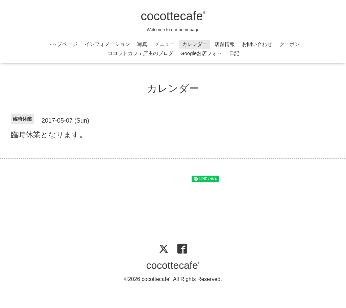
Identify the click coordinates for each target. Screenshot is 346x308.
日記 (234, 53)
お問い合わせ (257, 44)
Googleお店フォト (201, 53)
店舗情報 (225, 44)
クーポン (289, 44)
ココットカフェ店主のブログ (140, 53)
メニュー (164, 44)
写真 (142, 44)
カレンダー (194, 44)
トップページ (62, 44)
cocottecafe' (173, 16)
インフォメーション (107, 44)
